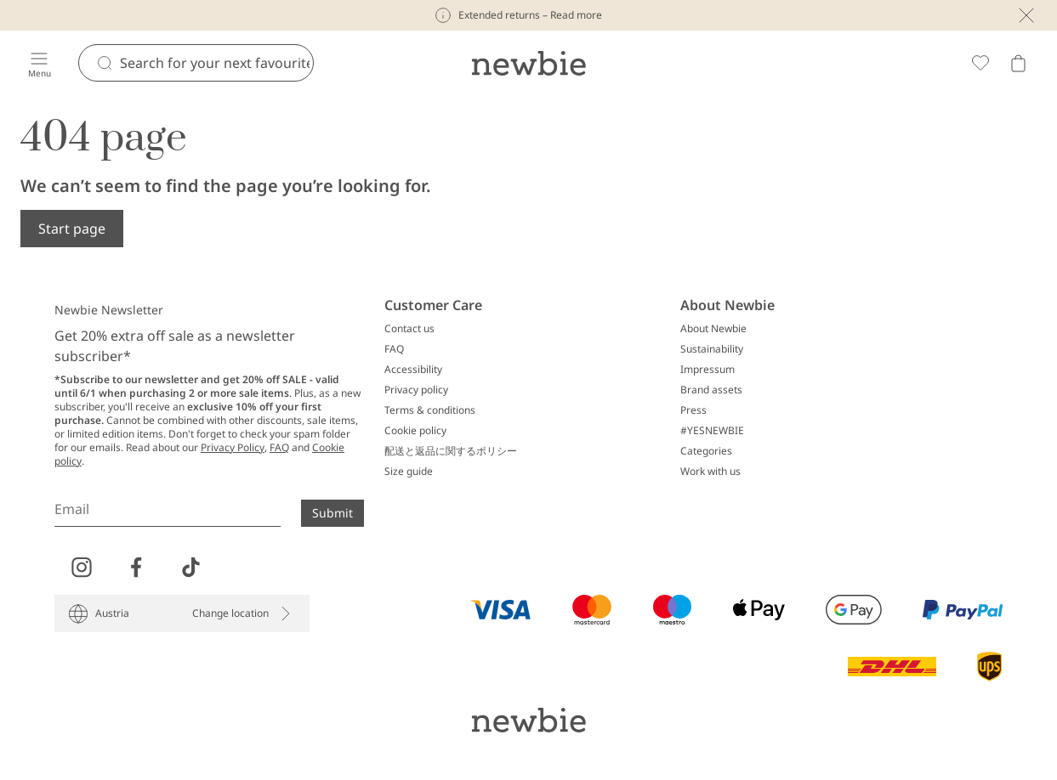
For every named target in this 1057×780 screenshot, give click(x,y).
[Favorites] (980, 63)
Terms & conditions (429, 410)
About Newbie (713, 329)
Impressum (707, 369)
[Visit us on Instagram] (81, 567)
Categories (706, 451)
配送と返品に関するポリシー (450, 451)
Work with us (710, 471)
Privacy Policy (232, 447)
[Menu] (39, 63)
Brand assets (711, 390)
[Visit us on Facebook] (136, 567)
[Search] (216, 63)
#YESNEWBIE (712, 431)
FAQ (279, 447)
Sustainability (711, 349)
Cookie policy (415, 431)
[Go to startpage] (528, 63)
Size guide (408, 471)
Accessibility (413, 369)
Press (693, 410)
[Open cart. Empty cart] (1018, 63)
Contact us (409, 329)
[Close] (1026, 15)
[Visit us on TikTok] (190, 567)
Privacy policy (416, 390)
